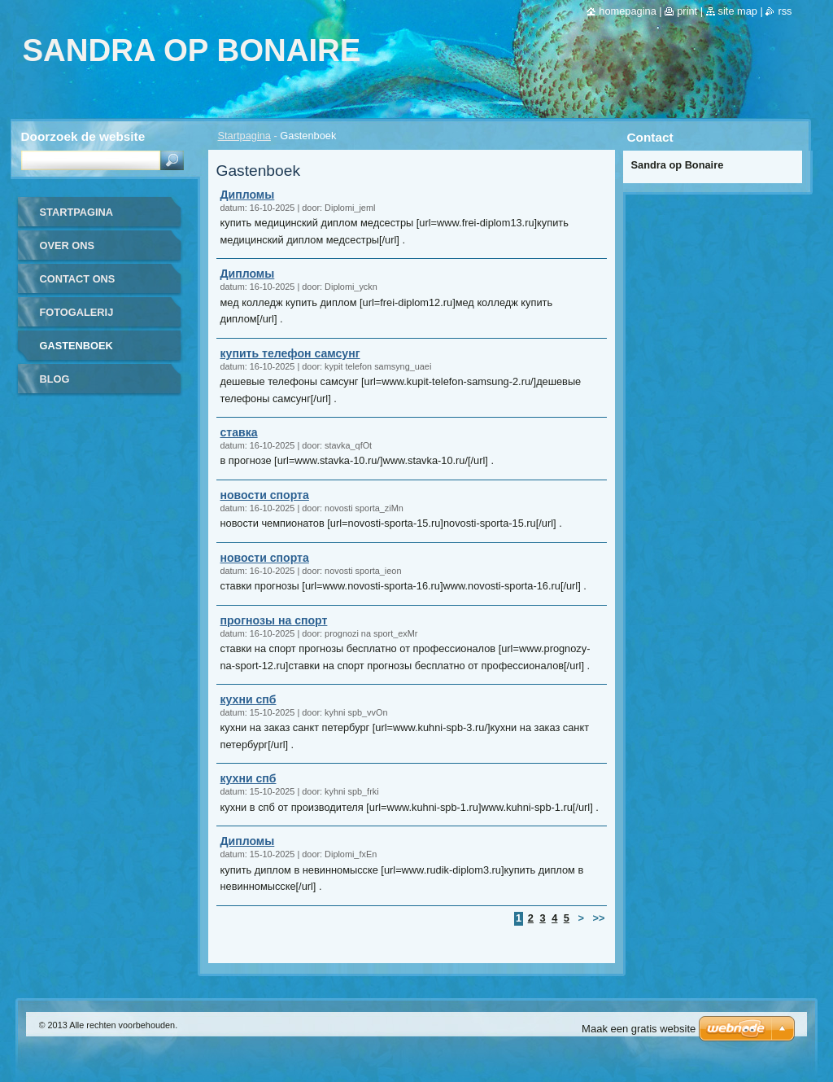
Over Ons (67, 245)
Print (687, 11)
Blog (55, 379)
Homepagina (627, 11)
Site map (737, 11)
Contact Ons (78, 279)
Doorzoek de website (83, 136)
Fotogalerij (77, 312)
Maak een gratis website (639, 1029)
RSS (785, 11)
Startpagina (244, 135)
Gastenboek (76, 345)
